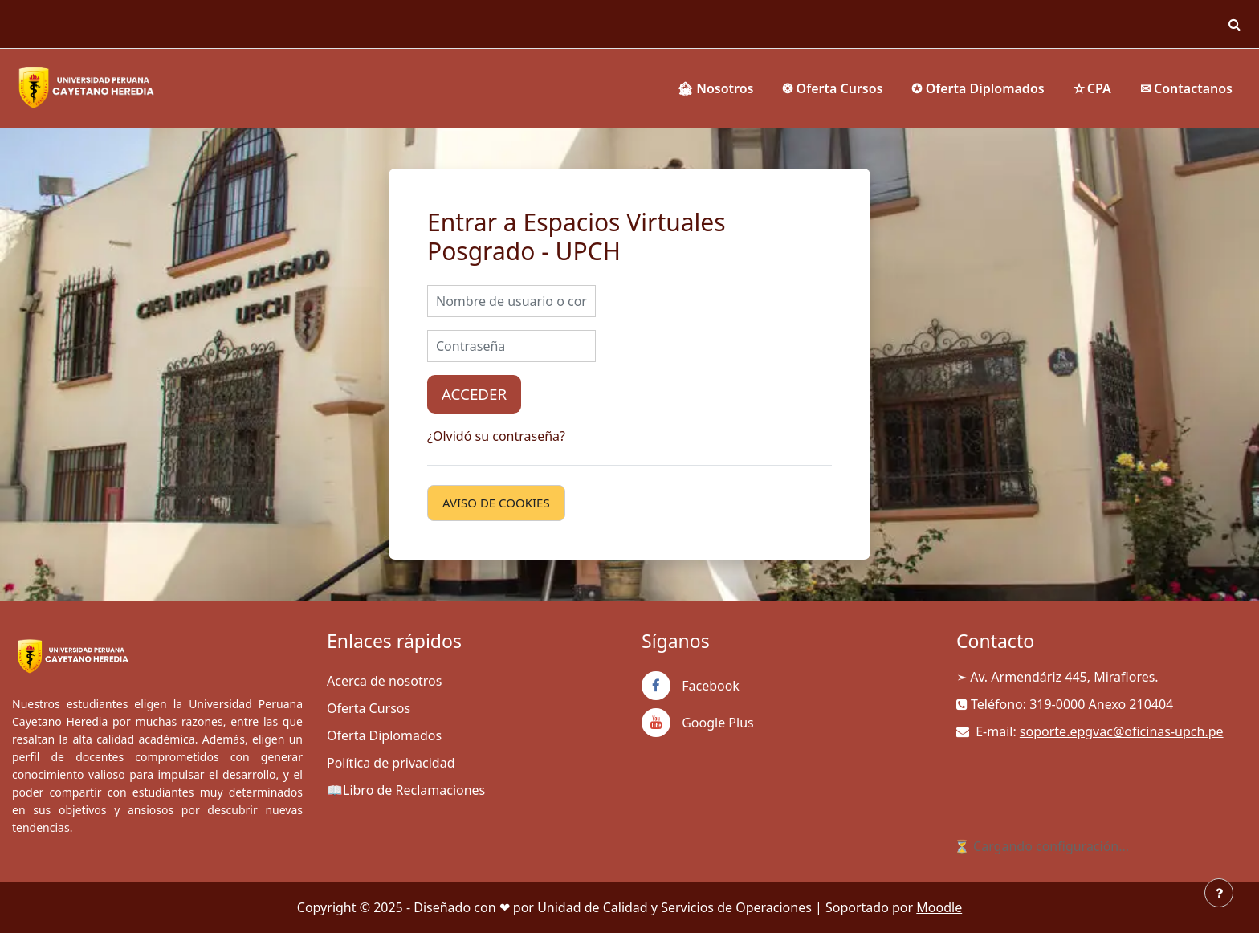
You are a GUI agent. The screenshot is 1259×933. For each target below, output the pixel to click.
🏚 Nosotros (715, 88)
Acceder (474, 394)
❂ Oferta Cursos (832, 88)
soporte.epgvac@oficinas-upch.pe (1122, 731)
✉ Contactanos (1186, 88)
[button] (1234, 24)
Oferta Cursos (368, 708)
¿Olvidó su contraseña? (496, 436)
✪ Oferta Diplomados (977, 88)
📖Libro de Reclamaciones (406, 790)
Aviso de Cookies (496, 503)
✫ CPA (1092, 88)
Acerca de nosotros (384, 681)
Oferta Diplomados (384, 735)
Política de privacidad (391, 763)
